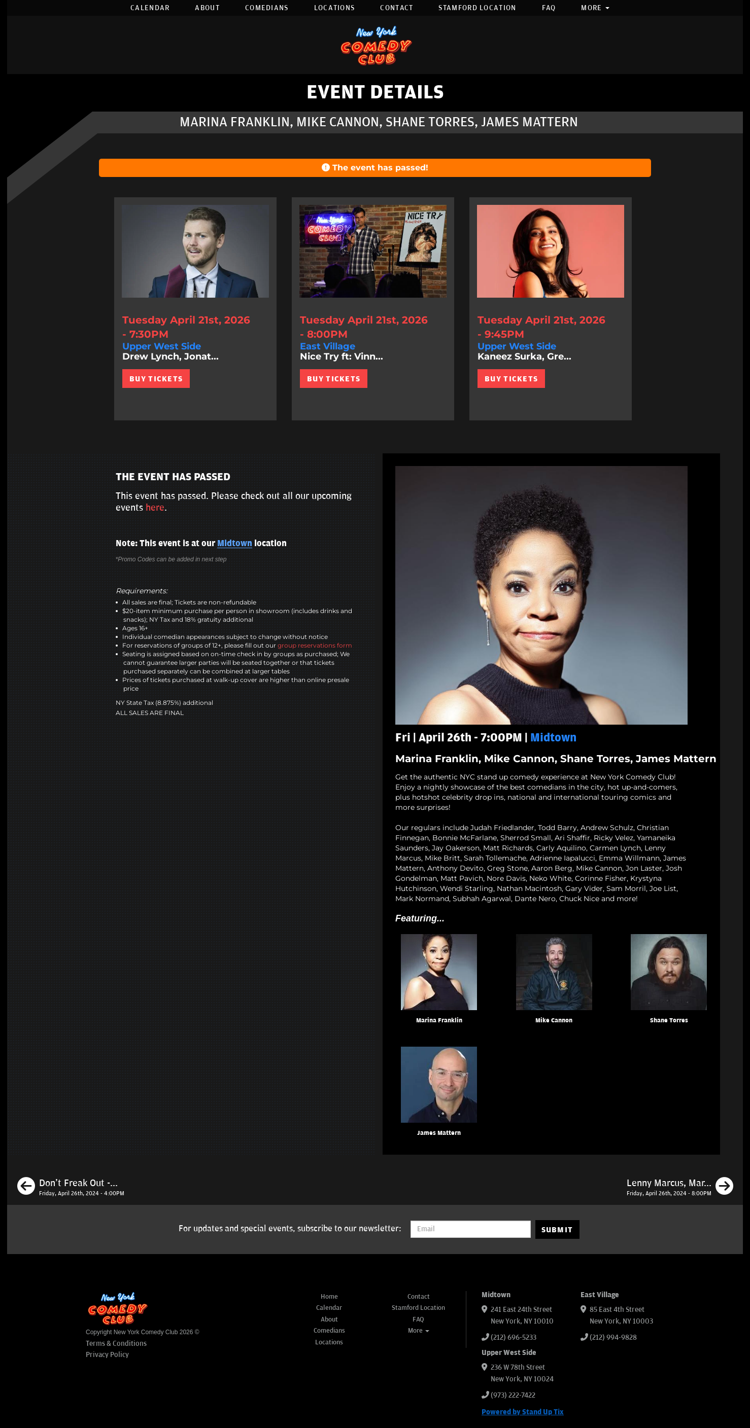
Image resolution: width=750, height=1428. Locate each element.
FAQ (549, 8)
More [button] (595, 8)
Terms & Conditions (116, 1343)
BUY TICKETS (156, 378)
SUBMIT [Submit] (557, 1229)
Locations (334, 8)
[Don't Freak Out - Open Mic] (70, 1187)
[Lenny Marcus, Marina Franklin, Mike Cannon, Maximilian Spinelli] (680, 1187)
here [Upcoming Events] (155, 507)
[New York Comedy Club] (375, 45)
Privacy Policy (107, 1354)
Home (329, 1297)
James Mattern (439, 1133)
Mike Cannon (553, 1020)
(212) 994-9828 (613, 1337)
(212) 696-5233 (513, 1337)
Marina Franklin (439, 1020)
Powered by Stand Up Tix (523, 1412)
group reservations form (315, 645)
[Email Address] (471, 1229)
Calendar (149, 8)
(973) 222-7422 (513, 1395)
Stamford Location (477, 8)
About (207, 8)
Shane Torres (669, 1020)
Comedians (267, 8)
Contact (396, 8)
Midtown (234, 544)
